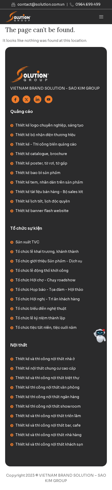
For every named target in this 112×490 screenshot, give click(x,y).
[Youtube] (48, 99)
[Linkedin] (37, 99)
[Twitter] (26, 99)
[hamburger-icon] (101, 16)
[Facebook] (15, 99)
